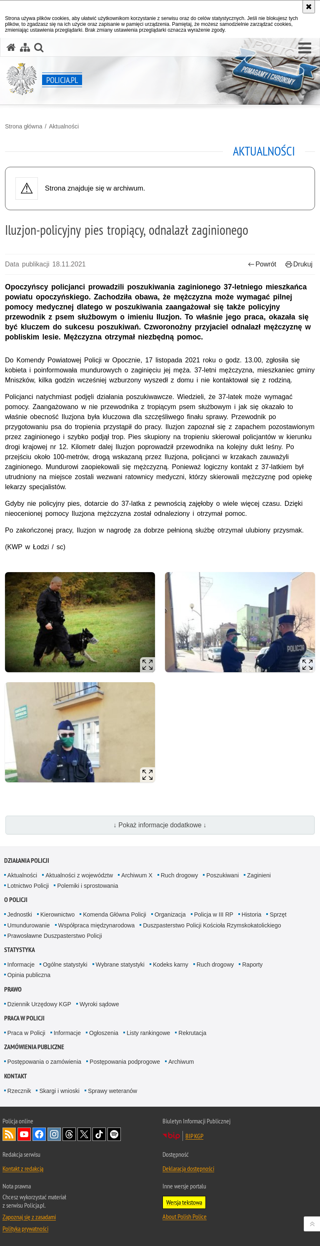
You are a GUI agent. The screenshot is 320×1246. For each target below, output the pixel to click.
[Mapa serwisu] (25, 47)
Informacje (21, 964)
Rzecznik (19, 1091)
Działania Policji (26, 860)
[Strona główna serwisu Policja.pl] (11, 47)
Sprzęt (278, 914)
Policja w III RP (213, 914)
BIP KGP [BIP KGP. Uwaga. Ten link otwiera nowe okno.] (194, 1136)
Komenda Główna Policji (114, 914)
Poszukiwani (222, 875)
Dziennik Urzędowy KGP (39, 1004)
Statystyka (19, 949)
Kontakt (15, 1076)
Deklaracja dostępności (188, 1168)
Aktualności (64, 126)
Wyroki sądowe (99, 1004)
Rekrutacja (192, 1033)
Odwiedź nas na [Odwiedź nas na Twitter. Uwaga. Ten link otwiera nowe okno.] (84, 1134)
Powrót (262, 264)
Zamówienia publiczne (34, 1047)
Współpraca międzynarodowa (96, 925)
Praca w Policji (24, 1018)
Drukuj (298, 264)
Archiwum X (136, 875)
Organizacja (170, 914)
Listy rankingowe (148, 1033)
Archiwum (181, 1061)
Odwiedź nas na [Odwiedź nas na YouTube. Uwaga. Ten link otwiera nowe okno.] (24, 1134)
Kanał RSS (9, 1134)
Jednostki (20, 914)
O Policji (16, 899)
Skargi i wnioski (59, 1091)
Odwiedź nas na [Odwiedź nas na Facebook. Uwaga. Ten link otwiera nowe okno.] (39, 1134)
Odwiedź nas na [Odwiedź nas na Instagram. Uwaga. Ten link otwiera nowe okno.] (54, 1134)
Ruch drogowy (179, 875)
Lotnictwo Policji (28, 885)
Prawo (13, 989)
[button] (304, 48)
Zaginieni (259, 875)
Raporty (252, 964)
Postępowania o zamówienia (44, 1061)
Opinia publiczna (29, 975)
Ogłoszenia (103, 1033)
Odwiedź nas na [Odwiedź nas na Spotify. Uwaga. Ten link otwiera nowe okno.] (114, 1134)
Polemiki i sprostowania (87, 885)
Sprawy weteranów (112, 1091)
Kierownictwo (57, 914)
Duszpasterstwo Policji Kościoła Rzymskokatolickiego (212, 925)
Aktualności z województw (79, 875)
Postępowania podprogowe (125, 1061)
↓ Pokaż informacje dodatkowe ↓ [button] (160, 825)
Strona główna (23, 126)
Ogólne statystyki (65, 964)
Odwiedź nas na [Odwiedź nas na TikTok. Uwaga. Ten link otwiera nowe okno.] (99, 1134)
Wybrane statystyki (120, 964)
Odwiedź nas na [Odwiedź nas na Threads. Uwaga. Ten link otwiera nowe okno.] (69, 1134)
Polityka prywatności (25, 1228)
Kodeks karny (170, 964)
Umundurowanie (29, 925)
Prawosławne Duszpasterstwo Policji (55, 935)
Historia (251, 914)
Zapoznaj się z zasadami (29, 1217)
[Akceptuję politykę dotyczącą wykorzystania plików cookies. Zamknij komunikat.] (308, 6)
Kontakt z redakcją (22, 1168)
